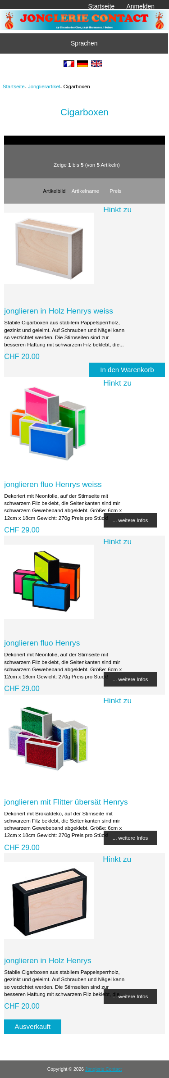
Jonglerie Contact (103, 1069)
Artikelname (85, 191)
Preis (115, 191)
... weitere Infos (130, 520)
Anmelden (140, 6)
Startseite (101, 6)
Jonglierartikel (44, 86)
